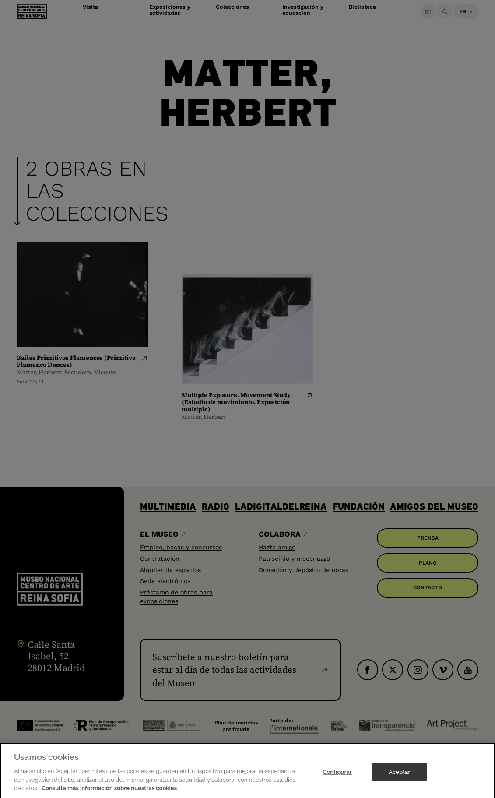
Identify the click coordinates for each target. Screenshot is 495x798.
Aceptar (399, 776)
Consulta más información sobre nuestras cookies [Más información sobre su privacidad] (109, 793)
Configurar (337, 776)
